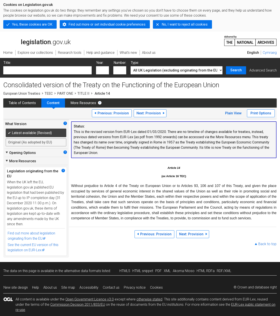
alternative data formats (82, 271)
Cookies (156, 287)
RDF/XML (224, 271)
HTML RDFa (206, 271)
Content (53, 103)
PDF (158, 271)
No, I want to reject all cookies (185, 24)
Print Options (260, 113)
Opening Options (20, 152)
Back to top (267, 244)
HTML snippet (142, 271)
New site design (16, 287)
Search (236, 70)
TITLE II (83, 93)
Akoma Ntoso (183, 271)
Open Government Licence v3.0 (89, 299)
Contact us (111, 287)
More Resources (83, 103)
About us (50, 287)
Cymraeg (270, 53)
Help (35, 287)
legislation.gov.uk (37, 40)
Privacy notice (135, 287)
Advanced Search (263, 70)
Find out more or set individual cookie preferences (106, 24)
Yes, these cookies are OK (32, 24)
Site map (68, 287)
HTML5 (124, 271)
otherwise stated (149, 299)
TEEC (49, 93)
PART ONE (65, 93)
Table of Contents (22, 103)
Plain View (233, 113)
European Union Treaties (21, 93)
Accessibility (88, 287)
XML (167, 271)
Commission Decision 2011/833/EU (77, 304)
